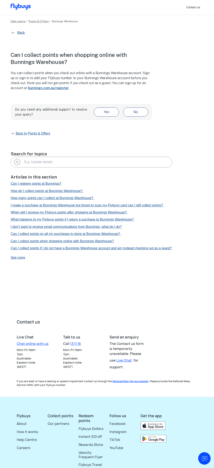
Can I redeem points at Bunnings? (36, 183)
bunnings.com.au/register (48, 88)
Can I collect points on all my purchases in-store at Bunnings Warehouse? (66, 234)
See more (18, 257)
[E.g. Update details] (91, 162)
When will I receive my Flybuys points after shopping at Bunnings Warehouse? (69, 212)
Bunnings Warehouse (65, 21)
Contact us (193, 7)
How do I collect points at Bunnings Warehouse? (47, 191)
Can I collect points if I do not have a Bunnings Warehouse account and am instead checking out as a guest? (91, 248)
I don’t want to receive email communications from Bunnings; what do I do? (66, 226)
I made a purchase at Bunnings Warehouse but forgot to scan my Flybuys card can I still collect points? (87, 205)
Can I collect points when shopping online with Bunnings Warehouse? (62, 241)
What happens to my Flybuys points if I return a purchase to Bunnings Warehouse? (73, 219)
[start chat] (204, 458)
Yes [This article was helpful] (106, 112)
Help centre (18, 21)
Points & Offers (39, 21)
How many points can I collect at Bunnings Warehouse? (52, 198)
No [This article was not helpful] (136, 112)
